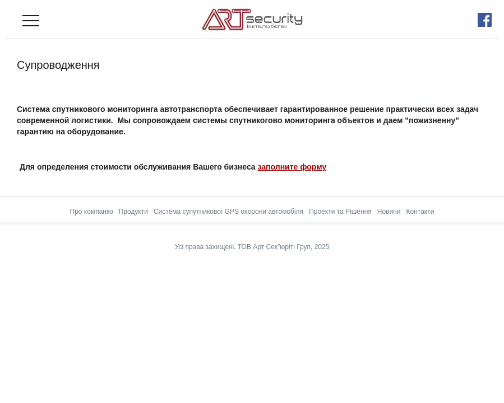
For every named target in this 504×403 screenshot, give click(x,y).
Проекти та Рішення (340, 211)
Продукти (133, 211)
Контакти (420, 211)
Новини (389, 211)
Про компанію (91, 211)
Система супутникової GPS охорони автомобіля (228, 211)
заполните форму (292, 166)
